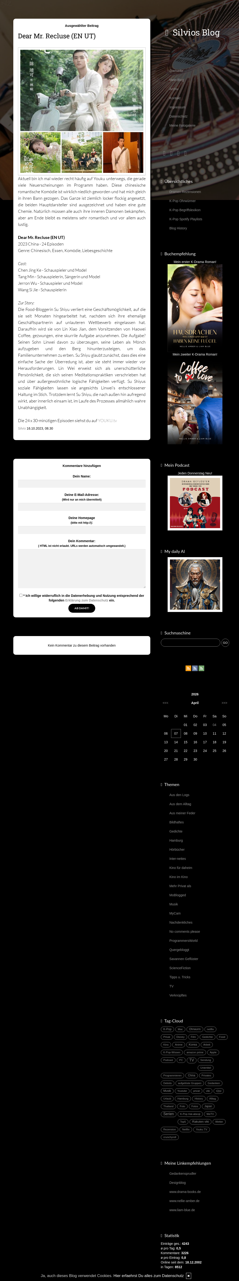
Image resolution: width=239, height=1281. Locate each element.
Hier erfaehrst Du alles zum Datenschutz (148, 1276)
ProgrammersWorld (183, 941)
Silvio (22, 428)
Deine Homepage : (82, 520)
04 (214, 725)
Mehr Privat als (180, 886)
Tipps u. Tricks (179, 977)
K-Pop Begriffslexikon (185, 210)
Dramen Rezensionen (185, 192)
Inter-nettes (177, 859)
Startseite (176, 71)
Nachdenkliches (181, 922)
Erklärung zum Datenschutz (86, 600)
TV (171, 986)
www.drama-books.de (185, 1192)
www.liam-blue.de (182, 1210)
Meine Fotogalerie (182, 125)
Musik (173, 904)
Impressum (177, 107)
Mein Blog (176, 80)
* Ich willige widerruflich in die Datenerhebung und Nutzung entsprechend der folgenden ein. (81, 598)
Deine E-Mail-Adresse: (82, 497)
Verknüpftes (178, 995)
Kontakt (174, 98)
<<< (166, 703)
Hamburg (176, 840)
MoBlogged (177, 895)
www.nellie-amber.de (184, 1201)
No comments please (184, 931)
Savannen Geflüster (183, 959)
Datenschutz (178, 116)
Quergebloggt (179, 950)
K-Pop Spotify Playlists (185, 219)
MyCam (175, 913)
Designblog (177, 1183)
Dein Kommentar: (81, 543)
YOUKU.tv (107, 420)
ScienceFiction (180, 968)
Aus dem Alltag (180, 804)
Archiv (174, 89)
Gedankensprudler (182, 1173)
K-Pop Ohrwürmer (182, 201)
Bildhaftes (176, 822)
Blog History (178, 228)
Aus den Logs (179, 795)
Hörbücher (177, 849)
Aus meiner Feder (182, 813)
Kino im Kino (178, 877)
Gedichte (176, 831)
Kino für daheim (180, 868)
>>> (224, 703)
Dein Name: (82, 476)
